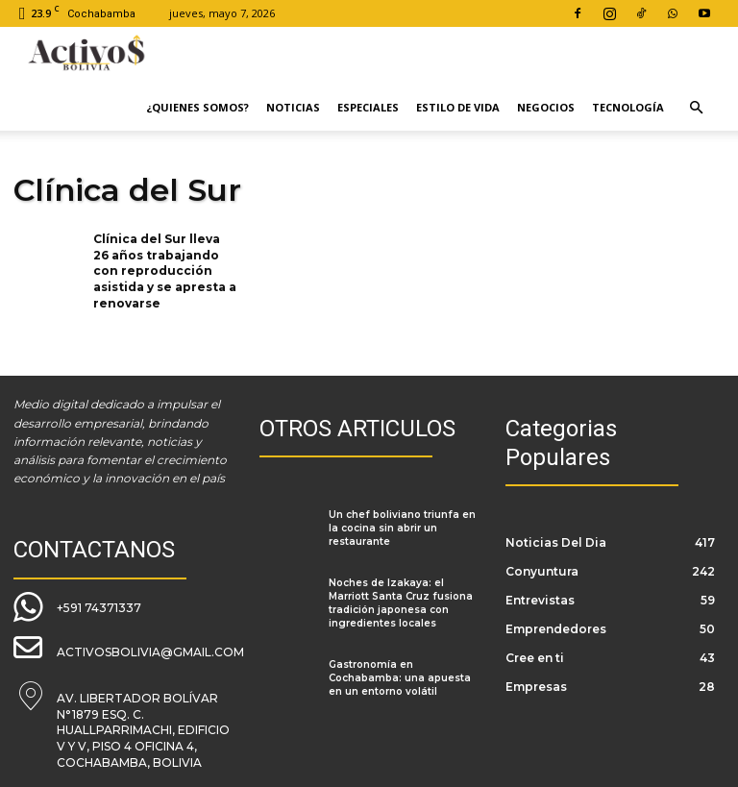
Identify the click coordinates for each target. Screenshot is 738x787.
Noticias (293, 107)
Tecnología (628, 107)
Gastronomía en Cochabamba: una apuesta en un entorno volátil (400, 678)
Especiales (368, 107)
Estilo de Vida (458, 107)
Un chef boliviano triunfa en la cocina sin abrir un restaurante (402, 528)
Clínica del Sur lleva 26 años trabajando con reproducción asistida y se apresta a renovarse (164, 271)
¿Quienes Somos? (197, 107)
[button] (696, 108)
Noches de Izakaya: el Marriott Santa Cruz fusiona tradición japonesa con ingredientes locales (401, 603)
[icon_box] (77, 605)
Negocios (546, 107)
